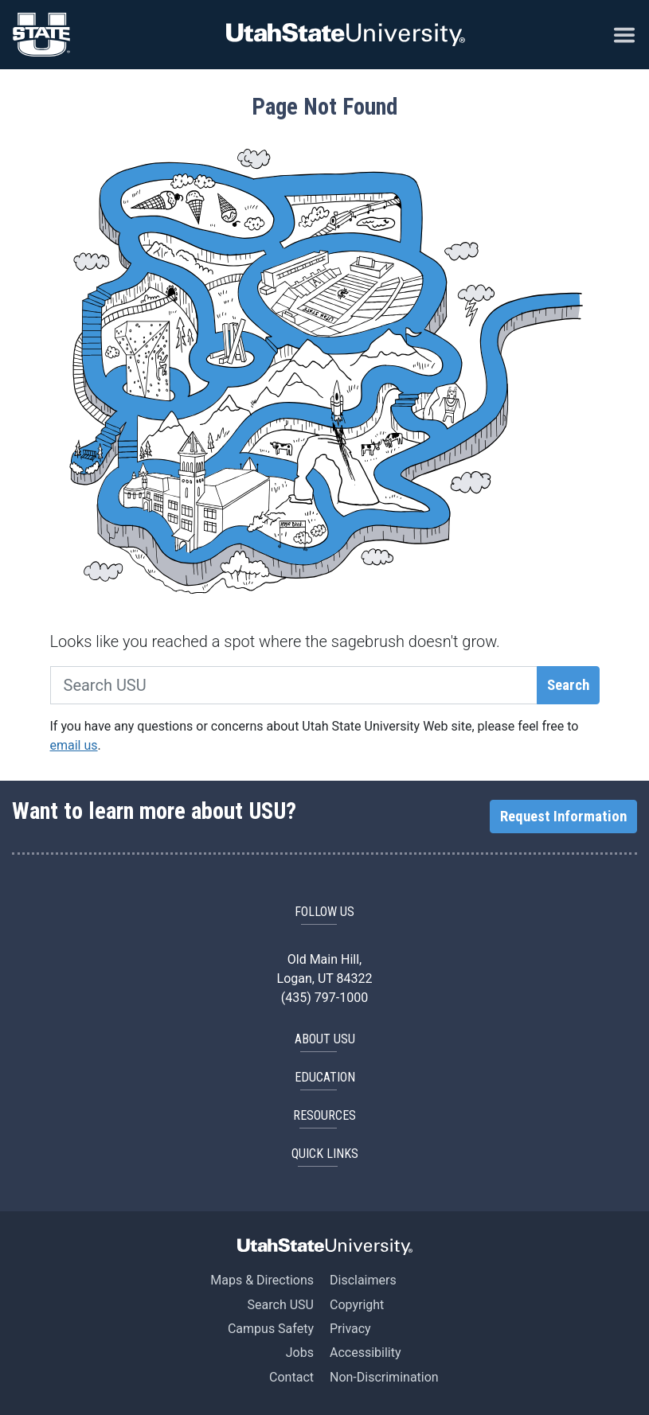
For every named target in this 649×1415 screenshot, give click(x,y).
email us (74, 745)
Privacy (350, 1328)
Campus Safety (271, 1328)
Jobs (300, 1352)
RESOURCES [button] (324, 1115)
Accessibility (365, 1352)
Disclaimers (363, 1280)
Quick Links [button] (324, 1153)
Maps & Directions (262, 1280)
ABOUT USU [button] (325, 1039)
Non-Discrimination (384, 1377)
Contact (291, 1377)
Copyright (357, 1304)
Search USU (281, 1304)
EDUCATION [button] (325, 1077)
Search (568, 685)
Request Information (563, 816)
